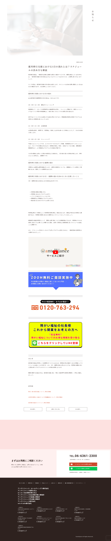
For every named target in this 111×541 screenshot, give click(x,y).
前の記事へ (32, 409)
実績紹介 (38, 482)
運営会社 (61, 482)
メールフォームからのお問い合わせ (81, 464)
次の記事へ (78, 409)
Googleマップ (22, 512)
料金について (46, 482)
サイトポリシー (81, 482)
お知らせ (54, 482)
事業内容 (31, 482)
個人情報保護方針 (71, 482)
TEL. (83, 455)
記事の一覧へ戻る (55, 409)
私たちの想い (22, 482)
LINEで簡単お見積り (81, 468)
